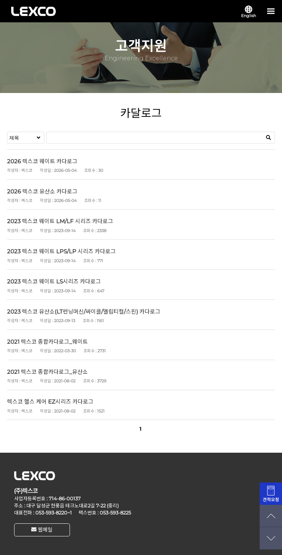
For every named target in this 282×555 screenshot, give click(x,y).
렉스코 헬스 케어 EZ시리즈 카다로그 (50, 401)
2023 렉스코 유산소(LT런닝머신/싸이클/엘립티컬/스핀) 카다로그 (83, 311)
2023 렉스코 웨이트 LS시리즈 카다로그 (54, 281)
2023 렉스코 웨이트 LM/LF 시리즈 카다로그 (60, 221)
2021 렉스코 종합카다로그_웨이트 (47, 341)
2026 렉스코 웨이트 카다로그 (42, 161)
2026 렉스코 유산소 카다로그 (42, 191)
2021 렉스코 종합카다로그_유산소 (47, 371)
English (248, 12)
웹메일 (41, 529)
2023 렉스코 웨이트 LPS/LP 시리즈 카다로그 (61, 251)
